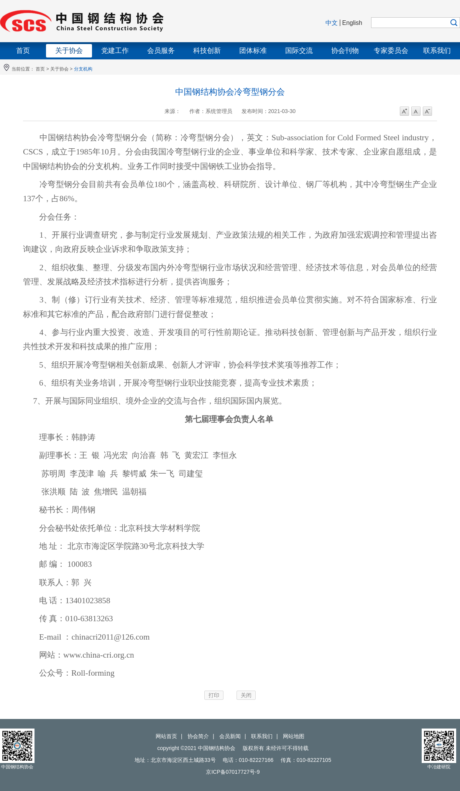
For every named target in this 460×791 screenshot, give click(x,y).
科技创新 (207, 50)
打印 (214, 695)
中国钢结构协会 (115, 21)
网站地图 (293, 736)
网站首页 (166, 736)
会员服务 (161, 50)
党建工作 (115, 50)
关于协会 (69, 50)
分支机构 (83, 69)
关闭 (246, 695)
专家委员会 (391, 50)
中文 (331, 23)
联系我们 (437, 50)
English (352, 23)
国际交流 (299, 50)
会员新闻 (230, 736)
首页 (23, 50)
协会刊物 (345, 50)
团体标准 (253, 50)
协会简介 (198, 736)
